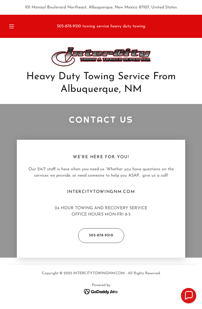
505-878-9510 (95, 235)
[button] (14, 26)
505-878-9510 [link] (69, 26)
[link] (101, 56)
